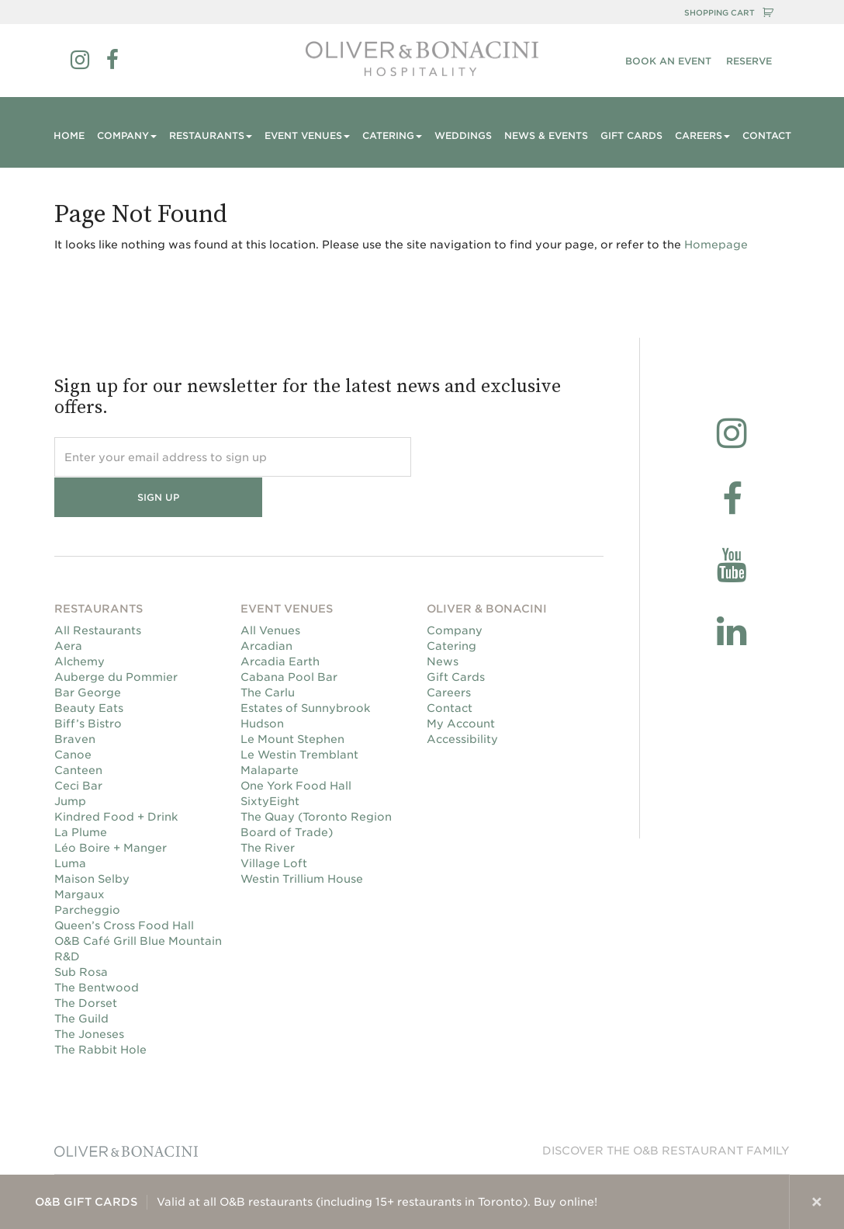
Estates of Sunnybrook (305, 668)
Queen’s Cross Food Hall (124, 886)
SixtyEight (269, 761)
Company (455, 591)
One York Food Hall (295, 746)
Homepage (716, 244)
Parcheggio (87, 870)
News (442, 622)
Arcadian (266, 606)
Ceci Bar (78, 746)
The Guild (81, 979)
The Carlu (267, 653)
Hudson (262, 684)
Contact (766, 135)
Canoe (73, 715)
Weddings (463, 135)
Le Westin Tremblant (299, 715)
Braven (74, 699)
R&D (67, 917)
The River (267, 808)
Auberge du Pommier (116, 637)
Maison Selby (92, 839)
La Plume (80, 792)
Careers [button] (702, 135)
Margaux (79, 855)
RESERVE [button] (749, 61)
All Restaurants (97, 591)
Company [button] (127, 135)
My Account (461, 684)
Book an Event (668, 61)
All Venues (270, 591)
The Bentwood (96, 948)
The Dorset (85, 963)
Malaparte (269, 730)
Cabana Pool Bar (288, 637)
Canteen (78, 730)
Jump (70, 761)
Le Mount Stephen (292, 699)
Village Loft (273, 824)
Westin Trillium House (301, 839)
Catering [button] (392, 135)
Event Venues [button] (307, 135)
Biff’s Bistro (88, 684)
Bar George (87, 653)
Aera (68, 606)
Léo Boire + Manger (110, 808)
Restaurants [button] (210, 135)
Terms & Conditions (731, 1158)
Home (69, 135)
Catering (451, 606)
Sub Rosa (81, 932)
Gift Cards (631, 135)
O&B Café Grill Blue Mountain (138, 901)
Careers (449, 653)
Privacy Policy (628, 1158)
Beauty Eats (88, 668)
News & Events (546, 135)
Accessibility (462, 699)
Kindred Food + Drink (116, 777)
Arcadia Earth (280, 622)
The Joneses (89, 994)
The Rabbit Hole (100, 1010)
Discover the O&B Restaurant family (666, 1111)
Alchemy (79, 622)
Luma (70, 824)
